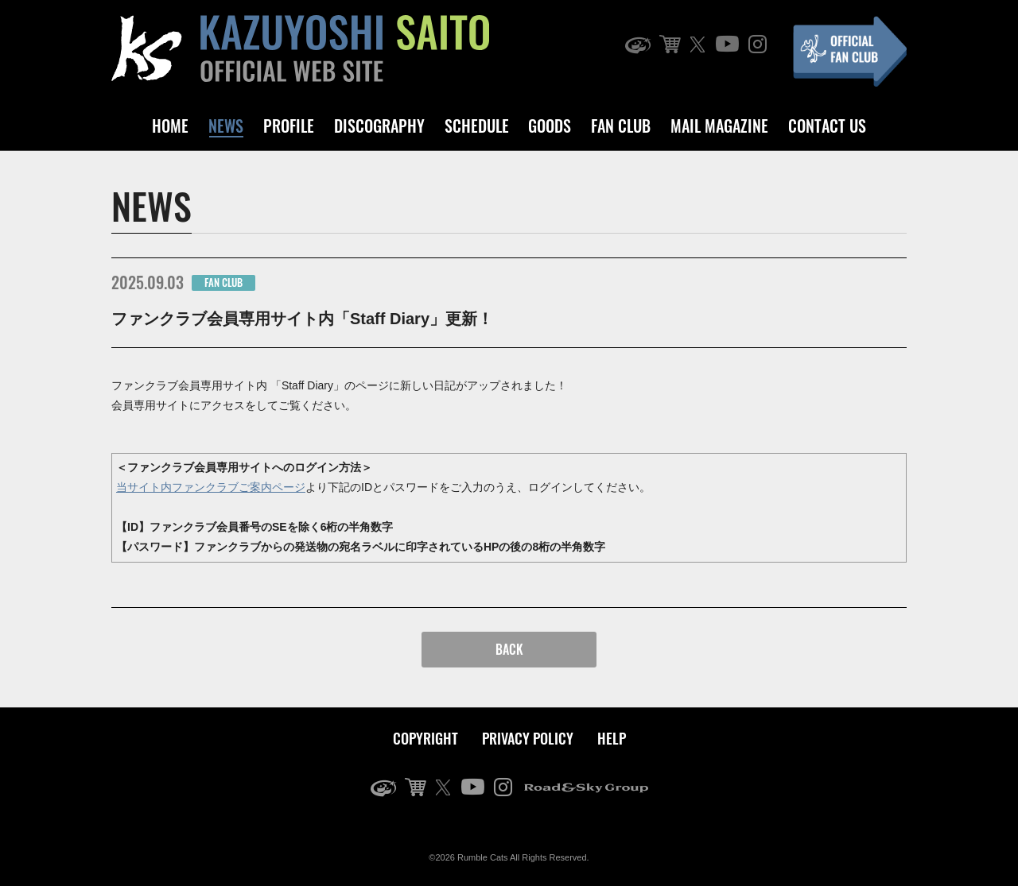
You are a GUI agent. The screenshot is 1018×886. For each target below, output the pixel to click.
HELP (611, 738)
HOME (170, 125)
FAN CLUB (621, 125)
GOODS (549, 125)
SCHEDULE (477, 125)
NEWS (225, 125)
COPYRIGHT (425, 738)
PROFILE (288, 125)
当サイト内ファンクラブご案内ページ (210, 487)
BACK (509, 649)
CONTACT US (827, 125)
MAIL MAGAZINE (719, 125)
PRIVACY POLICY (527, 738)
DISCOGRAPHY (379, 125)
